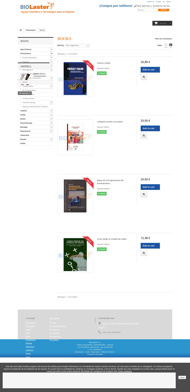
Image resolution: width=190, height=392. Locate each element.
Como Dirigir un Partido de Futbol (111, 239)
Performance (43, 23)
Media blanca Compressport (40, 162)
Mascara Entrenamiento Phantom (35, 107)
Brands (145, 23)
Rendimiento (84, 17)
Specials (25, 153)
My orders (52, 323)
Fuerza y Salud (103, 63)
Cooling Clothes (28, 98)
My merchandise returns (57, 326)
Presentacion (36, 17)
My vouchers (53, 340)
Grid (166, 45)
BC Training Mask (29, 90)
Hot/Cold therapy (28, 103)
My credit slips (54, 330)
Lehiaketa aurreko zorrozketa (110, 122)
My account (54, 318)
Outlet (22, 143)
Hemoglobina (27, 70)
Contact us (150, 1)
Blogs (108, 17)
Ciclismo (70, 17)
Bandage (104, 23)
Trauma (60, 17)
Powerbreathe (27, 86)
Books (77, 23)
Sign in (169, 1)
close (182, 377)
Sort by (60, 45)
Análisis (67, 23)
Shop (162, 18)
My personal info (55, 336)
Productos (119, 17)
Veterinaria (133, 23)
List (170, 45)
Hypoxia (25, 62)
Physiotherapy (90, 23)
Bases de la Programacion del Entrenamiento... (110, 181)
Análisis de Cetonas (30, 74)
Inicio (24, 17)
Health (56, 23)
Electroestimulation (29, 58)
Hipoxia (49, 17)
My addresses (54, 333)
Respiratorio (118, 23)
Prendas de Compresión (31, 78)
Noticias (98, 17)
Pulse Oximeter (28, 94)
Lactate (25, 66)
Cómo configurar (125, 371)
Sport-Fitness (28, 23)
